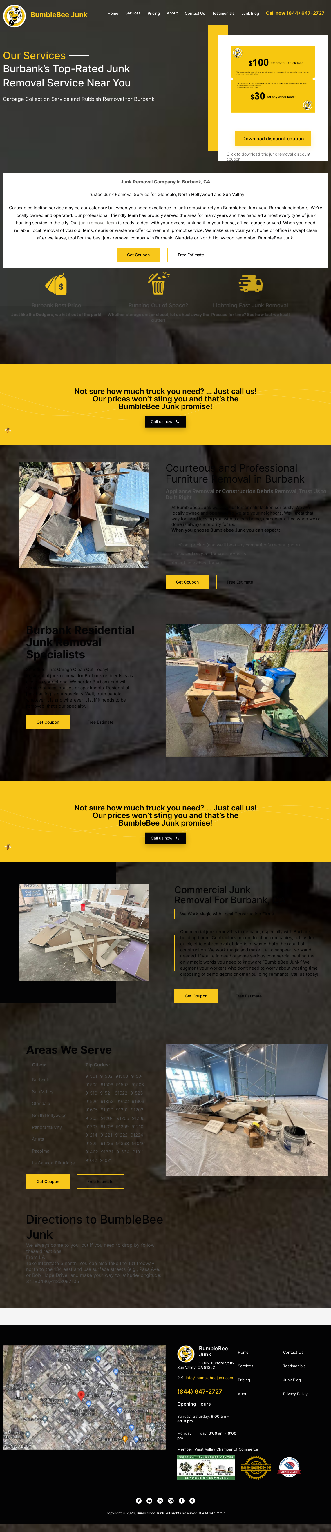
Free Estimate (240, 568)
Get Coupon (187, 568)
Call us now (165, 849)
